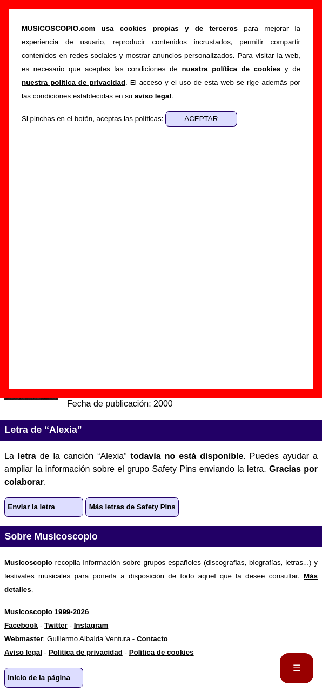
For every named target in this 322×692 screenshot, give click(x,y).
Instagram (91, 625)
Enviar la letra (31, 507)
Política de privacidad (86, 652)
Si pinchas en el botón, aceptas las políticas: (93, 119)
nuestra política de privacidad (73, 82)
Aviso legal (23, 652)
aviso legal (153, 96)
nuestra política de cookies (231, 69)
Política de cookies (161, 652)
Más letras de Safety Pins (132, 507)
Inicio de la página (39, 678)
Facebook (21, 625)
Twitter (56, 625)
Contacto (152, 639)
